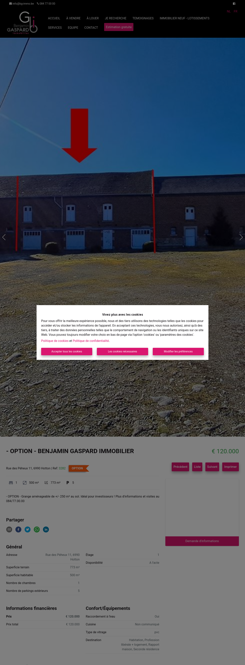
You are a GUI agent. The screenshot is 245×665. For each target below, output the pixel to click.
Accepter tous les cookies (66, 351)
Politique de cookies (55, 341)
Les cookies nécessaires (122, 351)
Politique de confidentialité (91, 341)
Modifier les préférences (178, 351)
